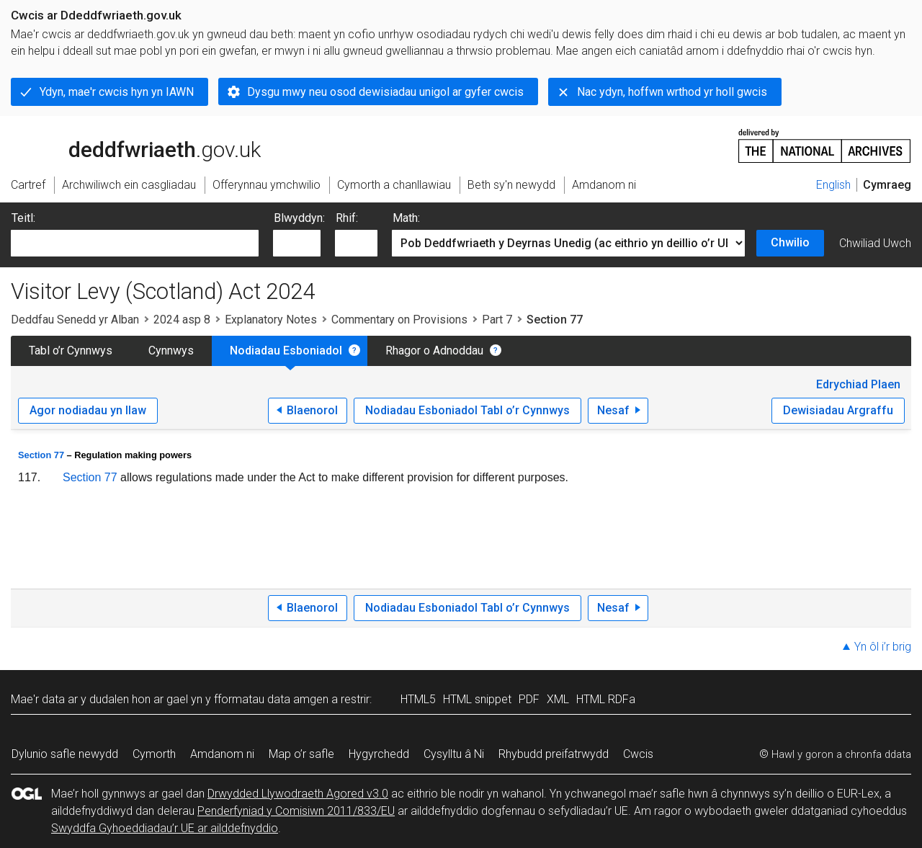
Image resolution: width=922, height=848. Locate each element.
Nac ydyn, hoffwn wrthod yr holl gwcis (672, 92)
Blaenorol (312, 410)
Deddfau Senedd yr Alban (75, 319)
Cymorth (154, 754)
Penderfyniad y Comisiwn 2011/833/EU (296, 811)
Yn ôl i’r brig (882, 646)
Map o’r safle (301, 754)
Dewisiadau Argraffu (838, 410)
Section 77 (41, 455)
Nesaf (613, 410)
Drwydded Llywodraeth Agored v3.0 (297, 793)
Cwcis (638, 754)
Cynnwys (171, 350)
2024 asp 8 (181, 319)
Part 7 (497, 319)
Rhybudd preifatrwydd (553, 754)
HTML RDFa (605, 699)
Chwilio (790, 242)
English (833, 185)
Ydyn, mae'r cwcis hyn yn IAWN (117, 92)
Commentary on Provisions (399, 319)
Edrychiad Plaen (858, 384)
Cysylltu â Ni (454, 754)
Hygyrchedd (379, 754)
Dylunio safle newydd (65, 754)
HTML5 (418, 699)
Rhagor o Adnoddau (434, 350)
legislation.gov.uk (124, 145)
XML (558, 699)
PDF (529, 699)
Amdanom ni (222, 754)
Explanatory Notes (271, 319)
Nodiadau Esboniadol (286, 350)
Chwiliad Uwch (875, 243)
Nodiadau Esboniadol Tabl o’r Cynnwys (467, 410)
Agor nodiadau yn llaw (88, 410)
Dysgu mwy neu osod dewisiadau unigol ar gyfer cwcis (385, 92)
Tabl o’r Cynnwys (70, 350)
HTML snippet (477, 699)
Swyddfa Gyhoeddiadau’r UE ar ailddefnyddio (164, 828)
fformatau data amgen (271, 699)
